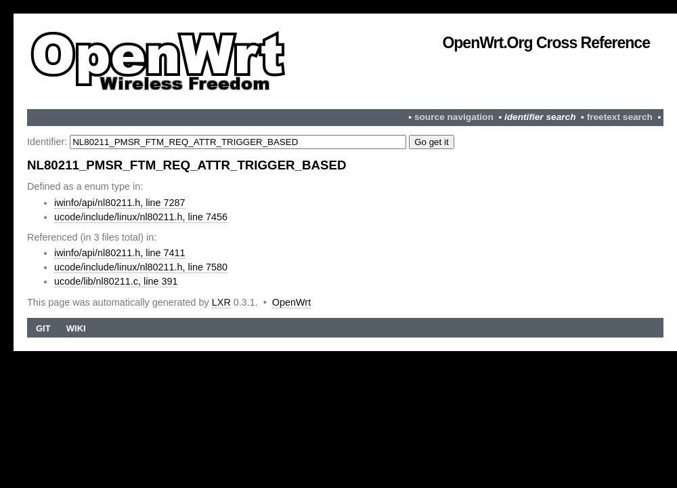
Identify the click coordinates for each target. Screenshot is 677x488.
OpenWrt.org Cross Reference (546, 43)
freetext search (620, 117)
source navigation (454, 117)
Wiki (76, 328)
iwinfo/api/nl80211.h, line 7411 (119, 252)
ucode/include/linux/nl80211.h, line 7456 (140, 216)
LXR (221, 302)
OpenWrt (291, 302)
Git (43, 328)
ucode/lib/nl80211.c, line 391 (115, 281)
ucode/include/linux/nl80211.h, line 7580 (140, 267)
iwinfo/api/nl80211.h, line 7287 (119, 202)
